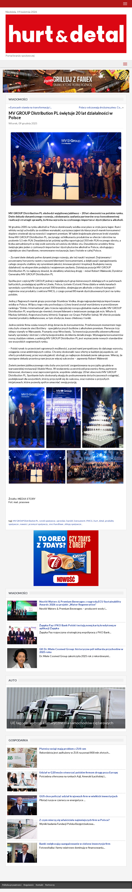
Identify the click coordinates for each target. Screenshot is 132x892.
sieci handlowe (56, 524)
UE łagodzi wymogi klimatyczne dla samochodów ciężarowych (61, 723)
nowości (23, 524)
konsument (79, 521)
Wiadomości (18, 99)
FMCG (89, 521)
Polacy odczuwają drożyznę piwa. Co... (100, 107)
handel (69, 521)
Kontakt (39, 885)
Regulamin (29, 885)
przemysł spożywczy (38, 524)
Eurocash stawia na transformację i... (31, 107)
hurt (96, 521)
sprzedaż (61, 521)
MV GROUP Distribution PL (25, 521)
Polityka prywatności (12, 885)
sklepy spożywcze (73, 524)
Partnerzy (50, 885)
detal (101, 521)
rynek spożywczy (47, 521)
